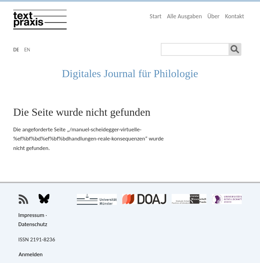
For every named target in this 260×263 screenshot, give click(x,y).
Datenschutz (32, 224)
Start (155, 16)
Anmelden (31, 254)
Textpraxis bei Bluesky (44, 199)
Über (213, 16)
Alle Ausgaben (184, 16)
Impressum (31, 215)
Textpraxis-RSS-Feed (23, 199)
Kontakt (234, 16)
